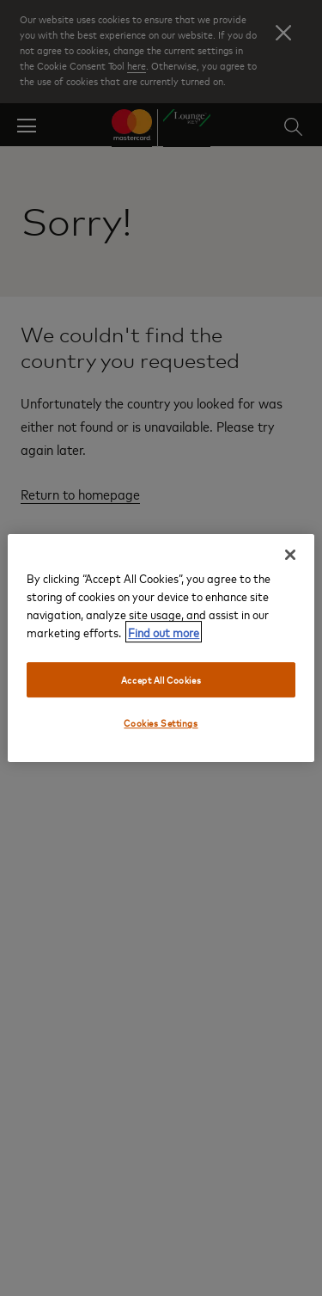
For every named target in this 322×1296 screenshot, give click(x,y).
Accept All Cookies (161, 679)
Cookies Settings (160, 723)
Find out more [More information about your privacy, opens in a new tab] (163, 631)
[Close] (290, 555)
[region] (160, 648)
